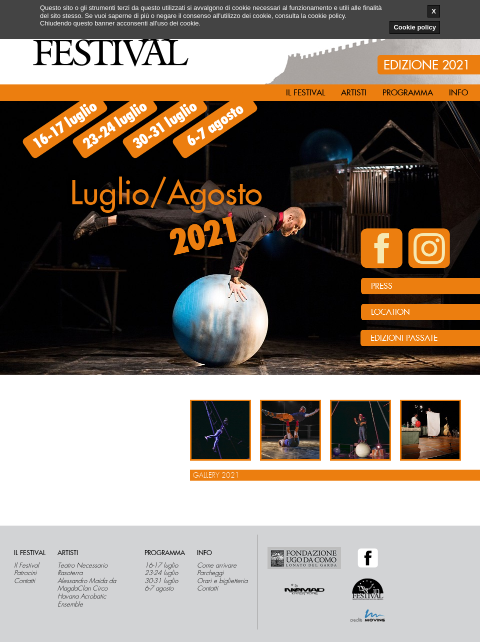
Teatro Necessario (83, 566)
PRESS (381, 286)
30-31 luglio (165, 125)
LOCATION (390, 312)
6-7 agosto (215, 125)
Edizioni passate (404, 338)
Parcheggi (210, 573)
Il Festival (26, 566)
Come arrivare (216, 566)
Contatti (24, 581)
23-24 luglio (115, 125)
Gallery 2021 (216, 475)
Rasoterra (70, 573)
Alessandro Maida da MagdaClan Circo (87, 585)
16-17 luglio (65, 125)
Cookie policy (415, 27)
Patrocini (25, 573)
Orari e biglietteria (222, 581)
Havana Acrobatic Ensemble (82, 600)
